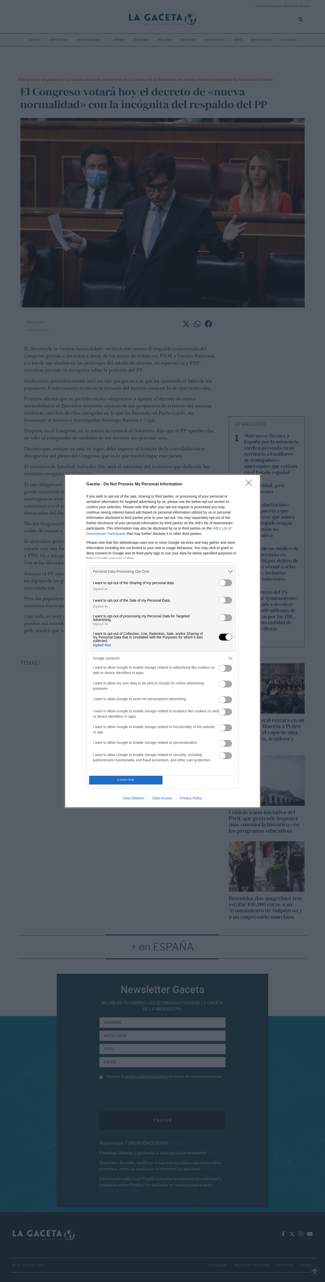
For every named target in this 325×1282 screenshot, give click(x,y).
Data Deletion (133, 798)
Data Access (162, 798)
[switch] (225, 582)
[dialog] (162, 641)
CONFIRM (125, 780)
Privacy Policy (191, 798)
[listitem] (162, 571)
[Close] (250, 484)
